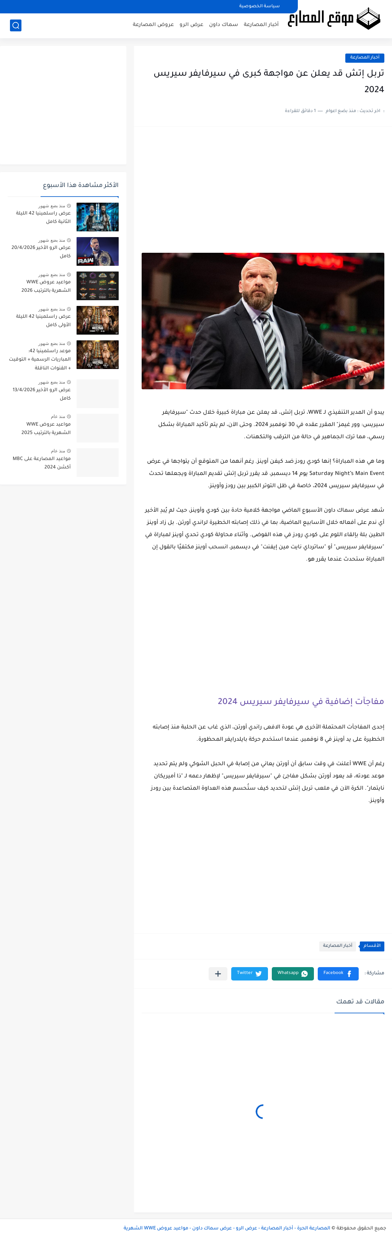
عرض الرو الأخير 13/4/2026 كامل (42, 395)
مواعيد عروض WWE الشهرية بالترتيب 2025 (46, 429)
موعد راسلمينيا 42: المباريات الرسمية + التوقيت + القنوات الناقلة (40, 360)
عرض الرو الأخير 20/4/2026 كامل (41, 252)
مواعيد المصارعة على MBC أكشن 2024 (42, 463)
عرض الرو (191, 25)
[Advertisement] (263, 193)
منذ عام (58, 416)
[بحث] (15, 25)
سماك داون (223, 25)
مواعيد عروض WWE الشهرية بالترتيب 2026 (46, 287)
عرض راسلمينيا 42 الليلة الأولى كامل (43, 321)
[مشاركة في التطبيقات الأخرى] (218, 973)
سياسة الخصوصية (259, 6)
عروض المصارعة (153, 25)
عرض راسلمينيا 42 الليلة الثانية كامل (43, 218)
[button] (338, 973)
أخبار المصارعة (261, 25)
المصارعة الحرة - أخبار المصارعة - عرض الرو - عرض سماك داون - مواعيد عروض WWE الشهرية (227, 1228)
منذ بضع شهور (51, 205)
